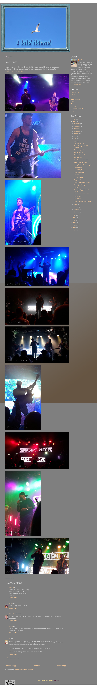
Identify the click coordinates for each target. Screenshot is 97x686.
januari (76, 212)
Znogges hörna (75, 111)
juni (75, 138)
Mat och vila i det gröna (80, 162)
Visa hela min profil (76, 84)
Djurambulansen (75, 99)
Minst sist (76, 175)
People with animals (79, 155)
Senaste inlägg (10, 666)
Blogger (56, 680)
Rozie (11, 626)
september (77, 131)
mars (75, 207)
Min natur (73, 106)
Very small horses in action (81, 194)
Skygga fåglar (78, 180)
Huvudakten (77, 199)
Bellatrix (73, 95)
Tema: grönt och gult (79, 172)
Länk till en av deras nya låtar (14, 71)
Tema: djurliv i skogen (80, 185)
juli (75, 136)
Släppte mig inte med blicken (82, 182)
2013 (74, 220)
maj (75, 141)
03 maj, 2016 (13, 597)
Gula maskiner (78, 167)
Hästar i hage (77, 196)
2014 (74, 217)
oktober (76, 128)
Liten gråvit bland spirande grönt (83, 165)
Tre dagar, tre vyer (79, 143)
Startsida (36, 666)
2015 (74, 215)
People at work (78, 157)
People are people (79, 150)
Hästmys (76, 187)
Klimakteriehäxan (14, 614)
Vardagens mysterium (77, 108)
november (77, 126)
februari (76, 209)
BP (10, 638)
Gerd (72, 101)
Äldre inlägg (61, 666)
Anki (10, 603)
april (75, 204)
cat (81, 59)
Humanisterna (75, 104)
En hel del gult (78, 170)
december (77, 123)
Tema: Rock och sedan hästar (82, 201)
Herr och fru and (78, 177)
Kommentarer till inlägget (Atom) (23, 669)
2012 (74, 222)
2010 (74, 227)
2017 (74, 119)
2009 (74, 230)
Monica (11, 587)
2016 (74, 121)
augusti (76, 133)
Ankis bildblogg (75, 92)
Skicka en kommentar (13, 658)
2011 (74, 225)
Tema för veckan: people (81, 160)
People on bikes (78, 152)
